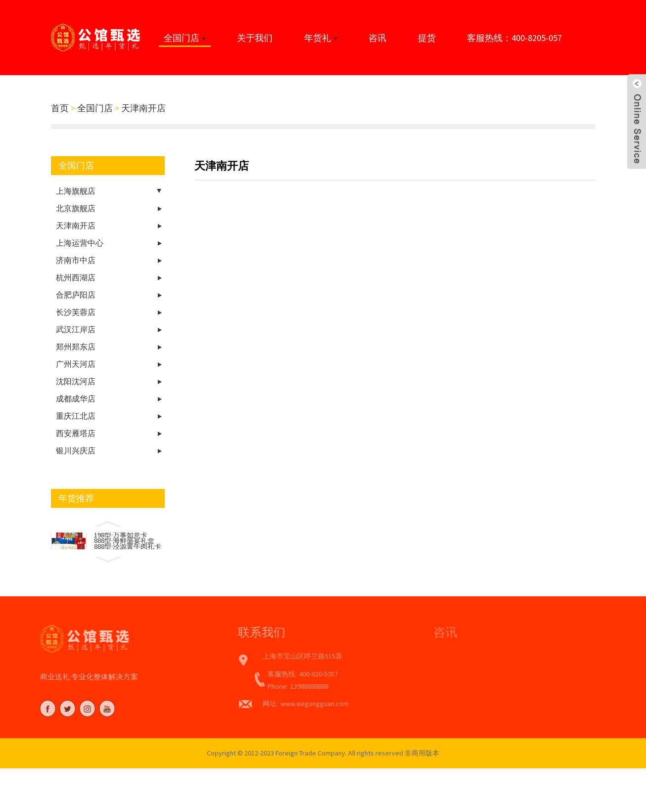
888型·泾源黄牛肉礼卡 (127, 555)
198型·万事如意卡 (120, 537)
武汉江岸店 (75, 329)
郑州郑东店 (75, 347)
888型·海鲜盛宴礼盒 (124, 546)
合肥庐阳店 (75, 295)
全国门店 (95, 108)
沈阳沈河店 (75, 381)
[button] (108, 523)
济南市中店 (75, 260)
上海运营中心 (79, 243)
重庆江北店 (75, 416)
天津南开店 (143, 108)
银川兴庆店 (75, 450)
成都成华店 (75, 398)
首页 (60, 108)
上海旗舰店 (75, 191)
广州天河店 (75, 364)
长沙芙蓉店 (75, 312)
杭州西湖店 (75, 277)
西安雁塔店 (75, 433)
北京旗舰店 (75, 208)
